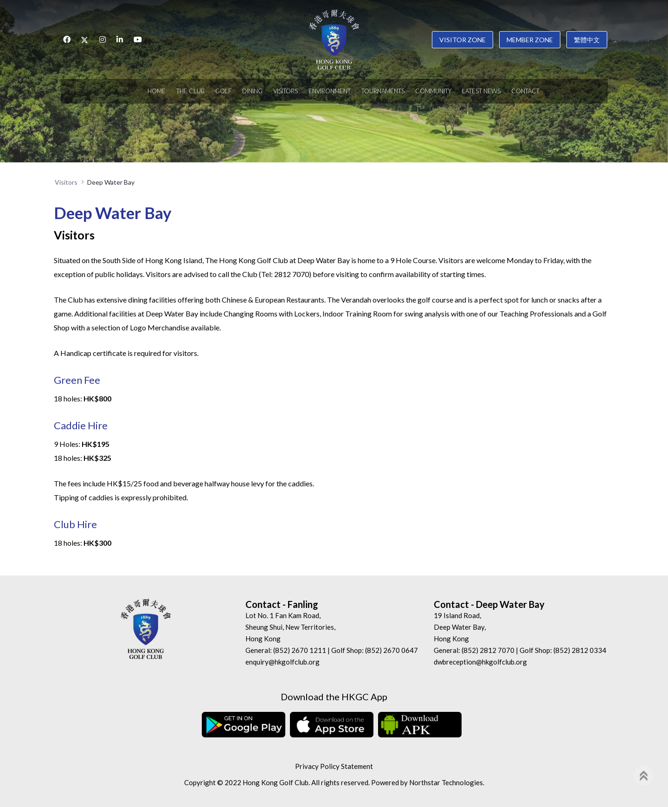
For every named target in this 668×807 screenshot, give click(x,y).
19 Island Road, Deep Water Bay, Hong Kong (460, 627)
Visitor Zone (462, 40)
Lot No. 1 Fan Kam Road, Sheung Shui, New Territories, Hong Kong (290, 627)
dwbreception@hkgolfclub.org (480, 662)
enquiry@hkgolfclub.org (282, 662)
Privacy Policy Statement (334, 766)
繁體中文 (587, 40)
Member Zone (530, 40)
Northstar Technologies (446, 782)
